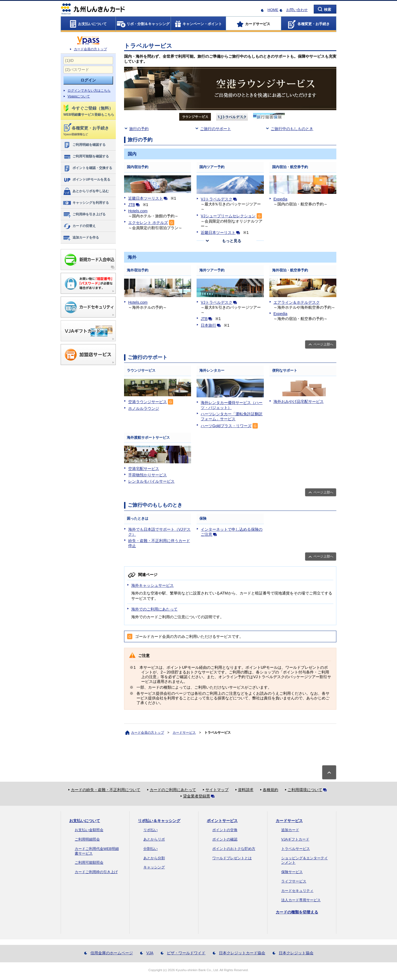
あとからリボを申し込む (86, 191)
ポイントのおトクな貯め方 (233, 849)
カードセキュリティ (297, 891)
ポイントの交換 (224, 830)
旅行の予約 (139, 128)
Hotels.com (137, 211)
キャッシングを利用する (86, 203)
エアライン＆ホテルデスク (296, 302)
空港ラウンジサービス (147, 402)
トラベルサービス (295, 849)
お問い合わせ (297, 10)
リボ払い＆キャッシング (159, 820)
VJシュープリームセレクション (228, 216)
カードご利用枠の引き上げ (96, 872)
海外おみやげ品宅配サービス (298, 401)
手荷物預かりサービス (147, 475)
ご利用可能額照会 (89, 862)
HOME (272, 10)
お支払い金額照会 (89, 830)
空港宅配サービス (143, 468)
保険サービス (292, 872)
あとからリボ (154, 839)
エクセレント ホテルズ (148, 222)
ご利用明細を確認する (84, 145)
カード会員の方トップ (90, 49)
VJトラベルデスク (220, 199)
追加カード (290, 830)
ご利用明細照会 (87, 839)
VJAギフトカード (295, 839)
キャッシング (154, 867)
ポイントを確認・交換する (87, 168)
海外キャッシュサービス (152, 585)
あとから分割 (154, 858)
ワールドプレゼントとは (232, 858)
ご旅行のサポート (215, 128)
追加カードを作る (81, 238)
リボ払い (150, 830)
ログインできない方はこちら (89, 91)
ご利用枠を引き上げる (84, 214)
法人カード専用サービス (301, 900)
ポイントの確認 (224, 839)
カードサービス (184, 732)
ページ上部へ (323, 344)
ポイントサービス (222, 820)
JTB (135, 204)
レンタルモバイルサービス (151, 481)
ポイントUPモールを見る (86, 180)
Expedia (280, 199)
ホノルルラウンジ (143, 408)
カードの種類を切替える (297, 912)
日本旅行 (212, 325)
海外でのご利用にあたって (154, 609)
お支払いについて (84, 820)
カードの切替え (79, 226)
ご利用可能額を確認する (86, 156)
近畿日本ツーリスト (149, 198)
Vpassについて (79, 96)
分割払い (150, 849)
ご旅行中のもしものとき (292, 128)
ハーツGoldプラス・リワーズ (226, 426)
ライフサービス (293, 881)
